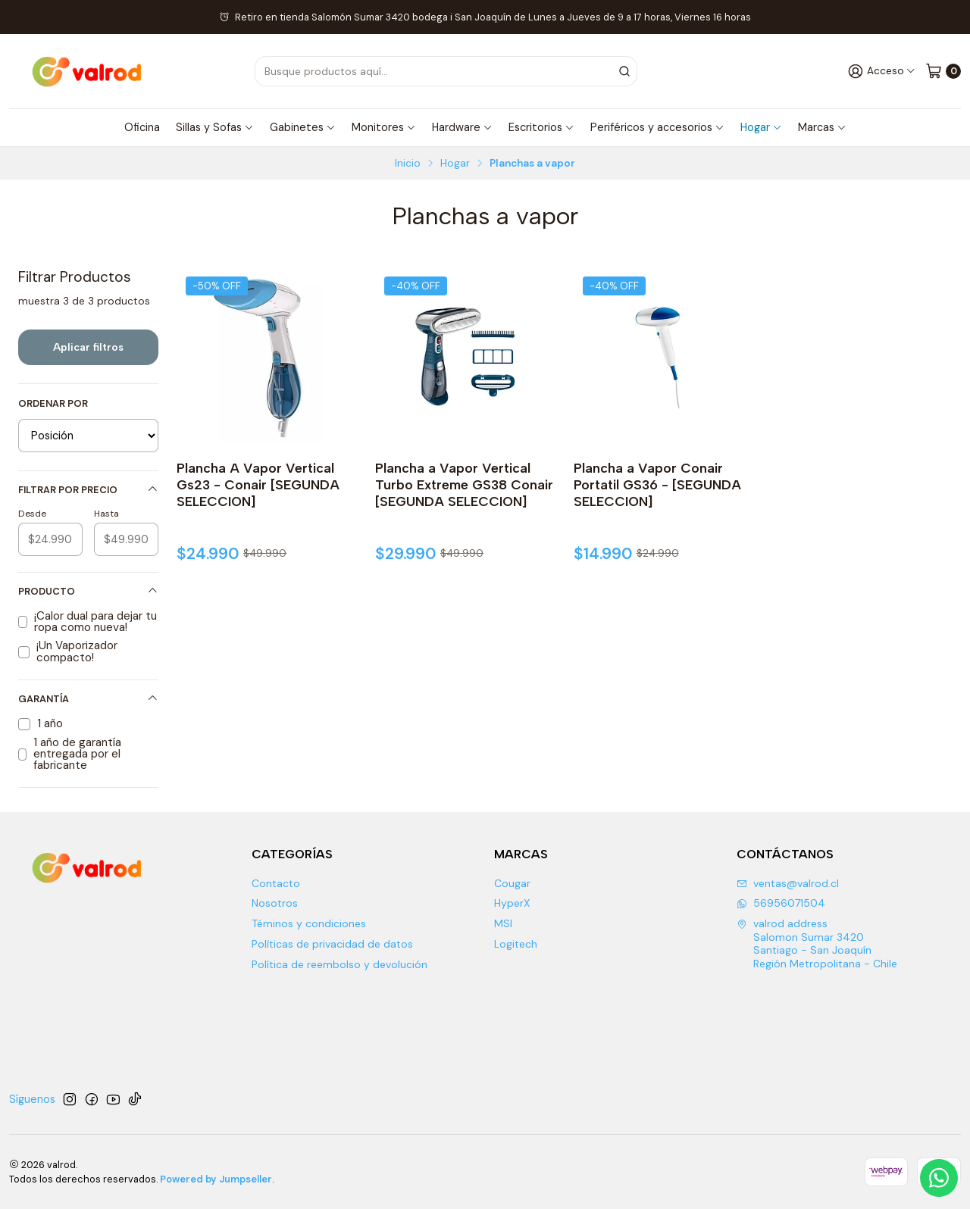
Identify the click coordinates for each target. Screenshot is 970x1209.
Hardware (462, 127)
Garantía (88, 698)
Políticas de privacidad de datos (332, 944)
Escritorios (541, 127)
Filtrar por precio (88, 489)
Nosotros (275, 903)
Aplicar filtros (88, 347)
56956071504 (781, 903)
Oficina (142, 127)
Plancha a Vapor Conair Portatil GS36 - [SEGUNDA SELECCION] (657, 484)
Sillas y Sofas (215, 127)
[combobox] (466, 71)
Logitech (515, 944)
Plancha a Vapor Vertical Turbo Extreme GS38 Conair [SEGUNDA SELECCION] (464, 484)
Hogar (761, 127)
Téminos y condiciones (309, 923)
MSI (503, 923)
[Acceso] (881, 71)
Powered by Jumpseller (216, 1179)
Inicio (408, 163)
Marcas (822, 127)
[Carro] (943, 71)
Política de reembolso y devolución (339, 964)
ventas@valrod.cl (788, 883)
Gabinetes (303, 127)
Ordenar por (53, 404)
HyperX (512, 903)
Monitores (384, 127)
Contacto (276, 883)
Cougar (512, 883)
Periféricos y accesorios (657, 127)
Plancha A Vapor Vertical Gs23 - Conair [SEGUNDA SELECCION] (258, 484)
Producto (88, 591)
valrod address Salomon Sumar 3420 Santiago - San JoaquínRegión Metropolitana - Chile (817, 943)
